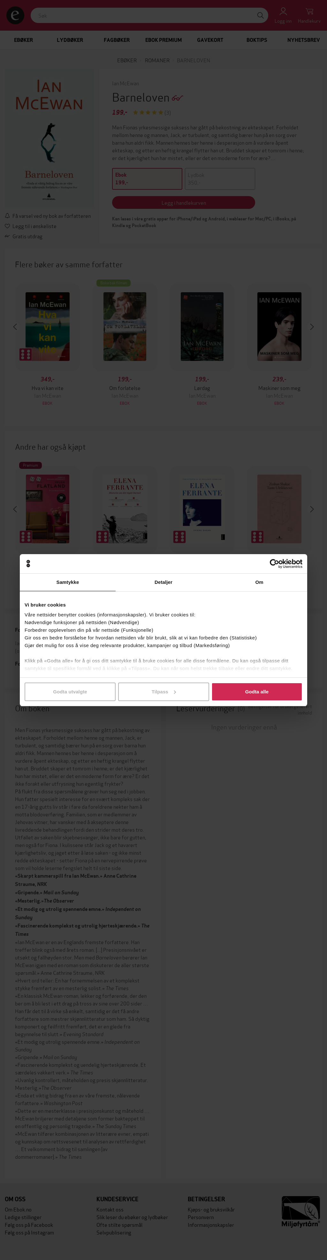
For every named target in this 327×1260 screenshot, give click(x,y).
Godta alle (257, 691)
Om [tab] (259, 582)
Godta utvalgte (70, 691)
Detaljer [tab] (163, 582)
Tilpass (164, 691)
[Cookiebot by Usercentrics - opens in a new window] (274, 564)
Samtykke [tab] (68, 582)
